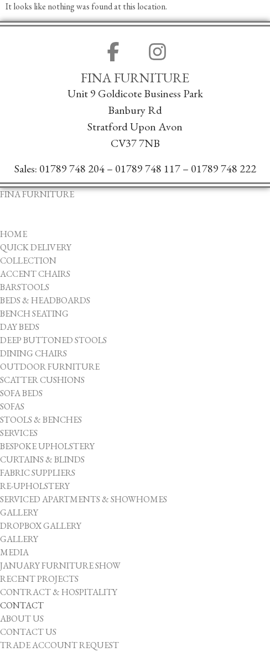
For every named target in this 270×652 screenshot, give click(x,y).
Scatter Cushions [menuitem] (42, 380)
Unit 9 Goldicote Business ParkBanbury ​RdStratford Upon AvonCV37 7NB (135, 118)
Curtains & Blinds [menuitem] (42, 459)
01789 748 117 (147, 168)
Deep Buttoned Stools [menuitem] (53, 340)
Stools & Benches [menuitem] (41, 419)
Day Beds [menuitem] (19, 327)
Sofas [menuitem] (12, 406)
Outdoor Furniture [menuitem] (50, 366)
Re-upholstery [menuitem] (35, 486)
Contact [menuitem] (22, 605)
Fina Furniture (135, 78)
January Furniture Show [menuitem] (60, 565)
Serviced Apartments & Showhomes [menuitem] (83, 499)
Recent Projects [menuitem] (39, 579)
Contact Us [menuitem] (28, 632)
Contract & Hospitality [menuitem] (58, 592)
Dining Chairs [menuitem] (33, 353)
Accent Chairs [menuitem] (35, 274)
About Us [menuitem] (22, 618)
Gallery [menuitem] (19, 512)
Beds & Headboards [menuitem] (45, 300)
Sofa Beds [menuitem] (21, 393)
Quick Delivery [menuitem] (35, 247)
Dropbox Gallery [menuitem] (40, 526)
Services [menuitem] (19, 433)
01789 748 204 (72, 168)
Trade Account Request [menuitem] (59, 645)
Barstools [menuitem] (24, 287)
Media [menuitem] (14, 552)
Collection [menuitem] (28, 260)
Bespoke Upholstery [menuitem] (47, 446)
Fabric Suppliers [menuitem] (37, 473)
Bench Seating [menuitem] (34, 313)
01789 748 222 (223, 168)
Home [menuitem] (13, 234)
